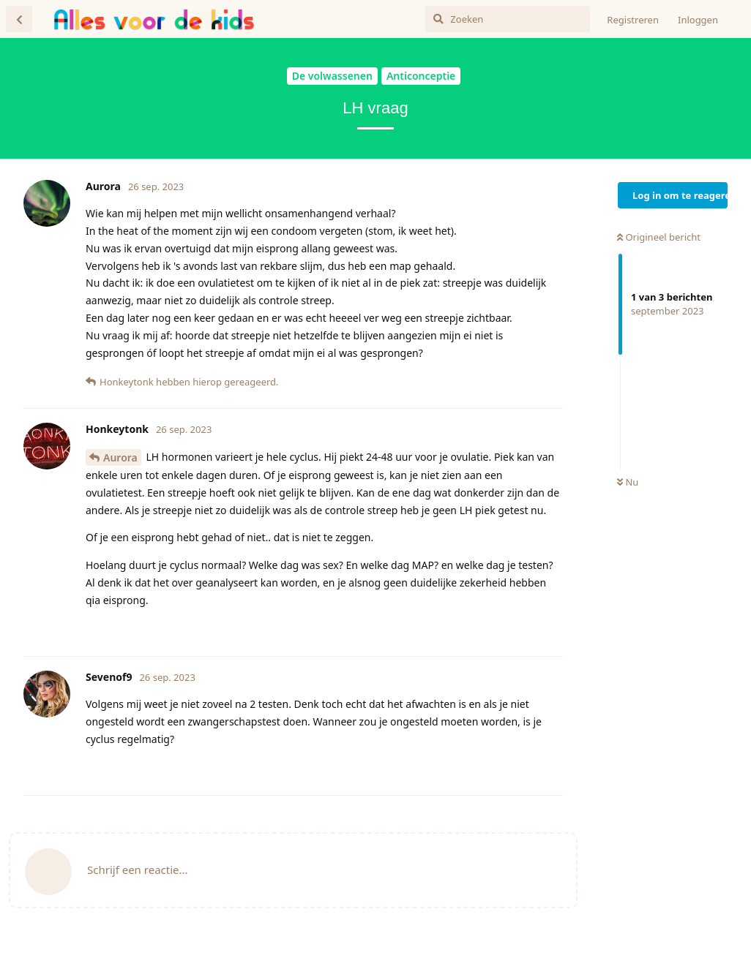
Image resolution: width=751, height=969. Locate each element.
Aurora (120, 457)
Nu (627, 482)
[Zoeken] (507, 19)
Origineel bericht (658, 237)
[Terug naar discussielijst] (19, 19)
